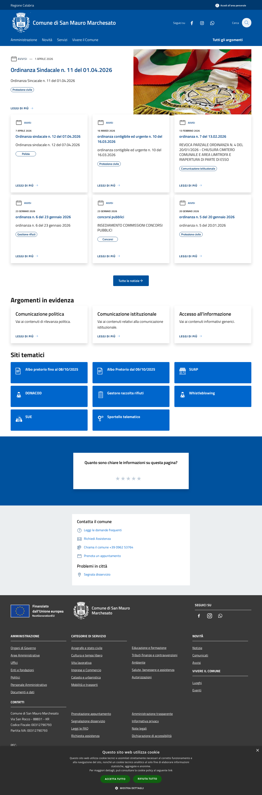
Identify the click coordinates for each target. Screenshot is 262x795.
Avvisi (22, 59)
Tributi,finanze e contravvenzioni (154, 655)
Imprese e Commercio (86, 670)
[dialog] (131, 770)
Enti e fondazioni (22, 670)
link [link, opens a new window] (170, 770)
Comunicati (200, 655)
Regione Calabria (22, 5)
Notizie (197, 647)
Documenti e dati (22, 692)
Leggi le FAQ (79, 728)
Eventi (196, 690)
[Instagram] (200, 22)
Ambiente (138, 662)
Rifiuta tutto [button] (147, 778)
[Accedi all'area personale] (230, 5)
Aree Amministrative (25, 655)
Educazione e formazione (149, 647)
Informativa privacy (145, 721)
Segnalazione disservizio (88, 721)
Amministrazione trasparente (152, 713)
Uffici (14, 662)
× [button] (257, 750)
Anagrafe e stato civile (86, 647)
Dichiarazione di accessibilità (152, 735)
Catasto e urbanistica (86, 677)
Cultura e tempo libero (86, 655)
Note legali (139, 728)
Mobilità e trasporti (84, 684)
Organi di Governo (23, 647)
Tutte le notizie (131, 280)
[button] (131, 788)
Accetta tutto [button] (115, 779)
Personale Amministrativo (29, 684)
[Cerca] (246, 23)
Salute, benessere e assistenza (153, 669)
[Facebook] (189, 22)
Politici (15, 677)
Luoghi (197, 682)
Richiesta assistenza (85, 735)
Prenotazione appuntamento (91, 713)
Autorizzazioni (142, 677)
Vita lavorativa (81, 662)
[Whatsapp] (210, 22)
